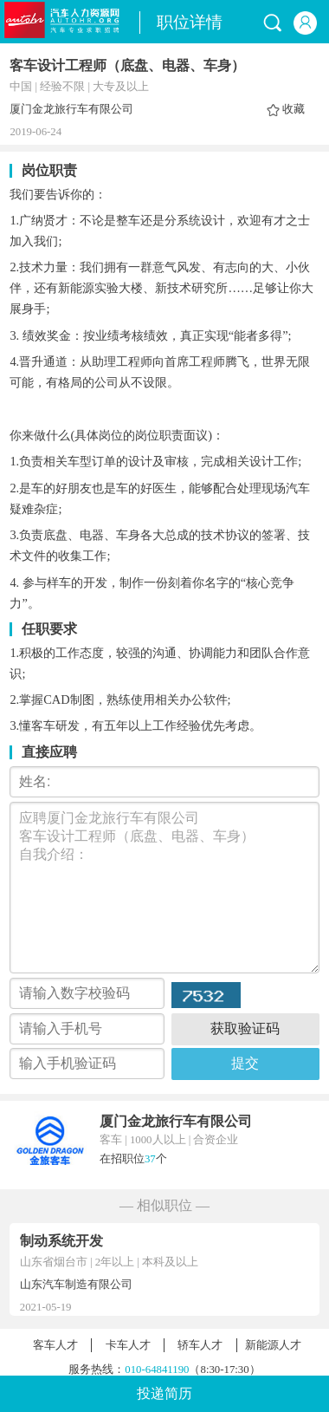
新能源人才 (273, 1345)
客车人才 (55, 1345)
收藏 (293, 109)
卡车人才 (128, 1345)
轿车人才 (200, 1345)
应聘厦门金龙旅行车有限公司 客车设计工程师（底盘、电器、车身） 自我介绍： (164, 887)
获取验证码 (245, 1028)
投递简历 (164, 1393)
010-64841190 (157, 1369)
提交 (245, 1063)
